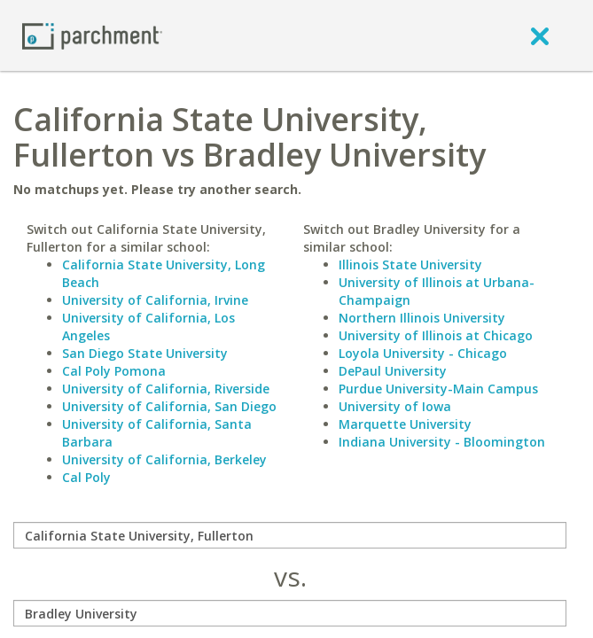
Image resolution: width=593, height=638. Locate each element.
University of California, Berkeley (164, 459)
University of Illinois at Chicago (436, 335)
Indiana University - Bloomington (442, 441)
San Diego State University (145, 353)
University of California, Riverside (165, 388)
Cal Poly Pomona (114, 370)
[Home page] (92, 35)
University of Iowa (395, 406)
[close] (540, 35)
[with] (289, 613)
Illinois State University (410, 264)
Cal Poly (86, 477)
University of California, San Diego (169, 406)
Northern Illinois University (422, 317)
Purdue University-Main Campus (438, 388)
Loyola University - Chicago (423, 353)
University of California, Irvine (155, 300)
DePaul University (393, 370)
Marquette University (405, 424)
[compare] (289, 535)
